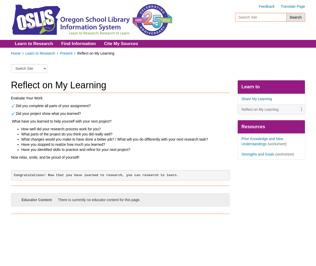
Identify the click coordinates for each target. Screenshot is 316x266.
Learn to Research (34, 43)
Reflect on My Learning (260, 109)
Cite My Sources (121, 43)
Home (16, 53)
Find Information (78, 43)
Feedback (267, 6)
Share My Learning (257, 99)
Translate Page (293, 6)
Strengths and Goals (258, 154)
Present (66, 53)
